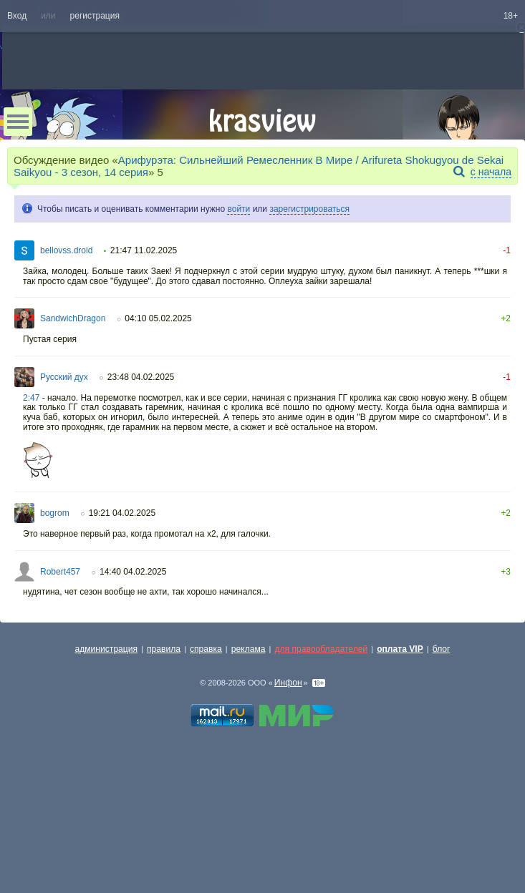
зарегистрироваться (309, 209)
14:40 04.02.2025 (133, 572)
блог (442, 649)
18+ (511, 16)
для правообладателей (320, 649)
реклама (248, 649)
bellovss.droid (66, 250)
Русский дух (64, 377)
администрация (106, 649)
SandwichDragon (72, 318)
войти (238, 209)
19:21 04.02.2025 (122, 513)
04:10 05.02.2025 (158, 318)
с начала (491, 171)
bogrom (54, 513)
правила (163, 649)
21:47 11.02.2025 (143, 250)
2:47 (31, 398)
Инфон (288, 683)
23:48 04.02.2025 (140, 377)
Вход (17, 16)
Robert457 (60, 572)
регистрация (95, 16)
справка (206, 649)
